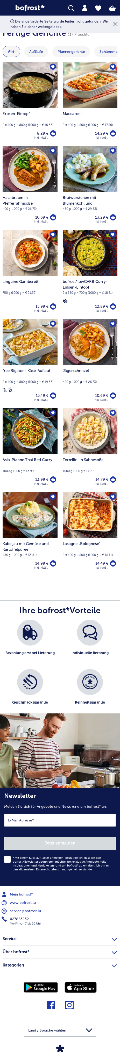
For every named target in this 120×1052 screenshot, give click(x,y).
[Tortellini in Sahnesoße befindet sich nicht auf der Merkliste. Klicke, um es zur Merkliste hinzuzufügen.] (112, 413)
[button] (10, 8)
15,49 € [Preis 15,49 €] (42, 395)
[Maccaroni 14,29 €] (90, 104)
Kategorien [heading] (60, 964)
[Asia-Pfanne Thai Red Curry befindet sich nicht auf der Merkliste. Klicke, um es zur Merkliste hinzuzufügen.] (52, 413)
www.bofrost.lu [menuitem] (19, 902)
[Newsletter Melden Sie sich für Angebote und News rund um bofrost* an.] (60, 837)
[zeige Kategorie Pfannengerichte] (71, 51)
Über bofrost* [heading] (60, 951)
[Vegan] (65, 300)
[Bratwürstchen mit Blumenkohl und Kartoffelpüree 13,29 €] (90, 188)
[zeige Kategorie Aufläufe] (36, 51)
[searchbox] (71, 8)
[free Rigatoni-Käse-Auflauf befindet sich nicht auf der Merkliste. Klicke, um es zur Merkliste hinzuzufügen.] (52, 323)
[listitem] (30, 642)
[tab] (85, 8)
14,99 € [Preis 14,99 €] (41, 563)
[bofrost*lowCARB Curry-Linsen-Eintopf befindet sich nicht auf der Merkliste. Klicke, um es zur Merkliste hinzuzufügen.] (112, 234)
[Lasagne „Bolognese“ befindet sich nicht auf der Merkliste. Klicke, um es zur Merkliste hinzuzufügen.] (112, 496)
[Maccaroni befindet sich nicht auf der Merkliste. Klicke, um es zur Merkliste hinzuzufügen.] (112, 66)
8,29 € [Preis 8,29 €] (42, 133)
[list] (60, 669)
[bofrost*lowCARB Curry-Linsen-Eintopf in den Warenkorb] (113, 306)
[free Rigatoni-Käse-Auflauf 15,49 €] (30, 363)
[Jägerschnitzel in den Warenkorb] (113, 395)
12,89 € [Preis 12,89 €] (101, 306)
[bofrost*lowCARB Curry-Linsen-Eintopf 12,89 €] (90, 274)
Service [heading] (60, 938)
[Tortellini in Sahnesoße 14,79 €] (90, 450)
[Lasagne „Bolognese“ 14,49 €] (90, 534)
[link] (34, 8)
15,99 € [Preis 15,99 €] (42, 306)
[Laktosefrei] (5, 389)
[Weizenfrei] (10, 389)
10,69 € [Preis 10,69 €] (41, 217)
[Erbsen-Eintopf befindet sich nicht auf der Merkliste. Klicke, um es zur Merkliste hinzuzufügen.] (52, 66)
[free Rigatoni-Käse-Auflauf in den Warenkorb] (53, 395)
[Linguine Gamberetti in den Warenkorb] (53, 306)
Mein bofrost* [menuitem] (18, 894)
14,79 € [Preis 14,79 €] (101, 479)
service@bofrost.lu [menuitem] (22, 911)
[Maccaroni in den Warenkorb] (113, 133)
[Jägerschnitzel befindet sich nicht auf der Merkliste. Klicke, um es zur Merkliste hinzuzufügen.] (112, 323)
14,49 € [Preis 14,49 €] (101, 563)
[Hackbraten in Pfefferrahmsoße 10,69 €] (30, 188)
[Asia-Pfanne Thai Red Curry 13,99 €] (30, 450)
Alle (11, 51)
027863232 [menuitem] (16, 919)
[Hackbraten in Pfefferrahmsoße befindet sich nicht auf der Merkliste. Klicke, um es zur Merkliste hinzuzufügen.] (52, 150)
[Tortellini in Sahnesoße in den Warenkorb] (113, 479)
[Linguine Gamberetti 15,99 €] (30, 274)
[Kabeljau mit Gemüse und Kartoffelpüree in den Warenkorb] (53, 563)
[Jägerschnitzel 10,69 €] (90, 363)
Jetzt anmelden (60, 843)
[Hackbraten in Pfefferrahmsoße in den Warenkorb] (53, 217)
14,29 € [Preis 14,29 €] (101, 133)
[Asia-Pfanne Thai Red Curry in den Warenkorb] (53, 479)
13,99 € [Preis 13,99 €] (41, 479)
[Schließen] (115, 24)
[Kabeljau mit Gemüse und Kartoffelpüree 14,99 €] (30, 534)
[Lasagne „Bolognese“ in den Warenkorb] (113, 563)
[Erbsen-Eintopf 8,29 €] (30, 104)
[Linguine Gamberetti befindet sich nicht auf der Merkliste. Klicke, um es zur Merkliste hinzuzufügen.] (52, 234)
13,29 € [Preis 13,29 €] (101, 217)
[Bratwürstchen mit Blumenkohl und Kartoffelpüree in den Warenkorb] (113, 217)
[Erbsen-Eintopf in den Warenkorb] (53, 133)
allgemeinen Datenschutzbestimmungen (46, 869)
